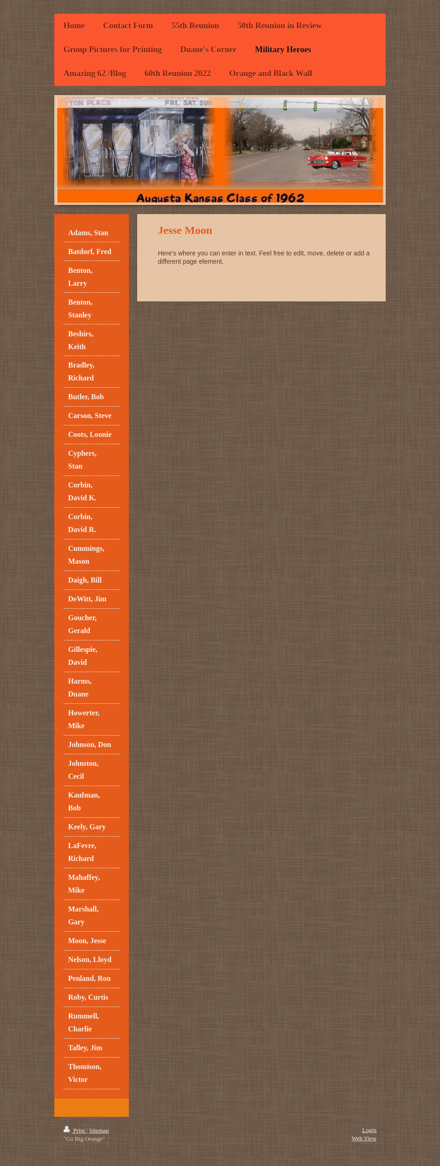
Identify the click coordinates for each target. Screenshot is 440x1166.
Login (369, 1129)
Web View (364, 1138)
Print (75, 1130)
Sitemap (99, 1130)
